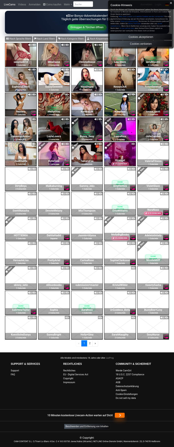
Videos (22, 4)
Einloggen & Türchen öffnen (87, 27)
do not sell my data (127, 28)
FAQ (13, 374)
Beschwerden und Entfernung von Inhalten (87, 426)
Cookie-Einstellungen (127, 394)
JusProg (110, 358)
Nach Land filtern (44, 38)
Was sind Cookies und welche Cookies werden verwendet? (141, 16)
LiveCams (9, 4)
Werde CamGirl (123, 370)
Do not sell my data (126, 398)
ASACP (119, 378)
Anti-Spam (121, 390)
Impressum (69, 382)
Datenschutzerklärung (127, 386)
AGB (118, 382)
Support (15, 370)
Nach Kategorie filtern (71, 38)
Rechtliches (69, 370)
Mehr (67, 4)
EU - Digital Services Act (75, 374)
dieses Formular (134, 23)
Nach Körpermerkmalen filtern (104, 38)
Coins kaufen (52, 4)
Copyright (68, 378)
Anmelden (35, 4)
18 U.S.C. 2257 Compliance (130, 374)
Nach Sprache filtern (18, 38)
